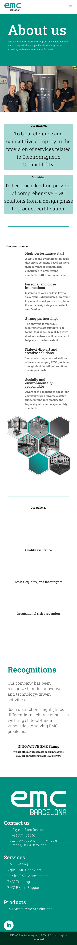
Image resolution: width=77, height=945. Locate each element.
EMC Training (18, 881)
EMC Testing (17, 864)
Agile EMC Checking (24, 870)
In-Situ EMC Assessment (27, 875)
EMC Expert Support (23, 887)
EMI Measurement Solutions (29, 909)
